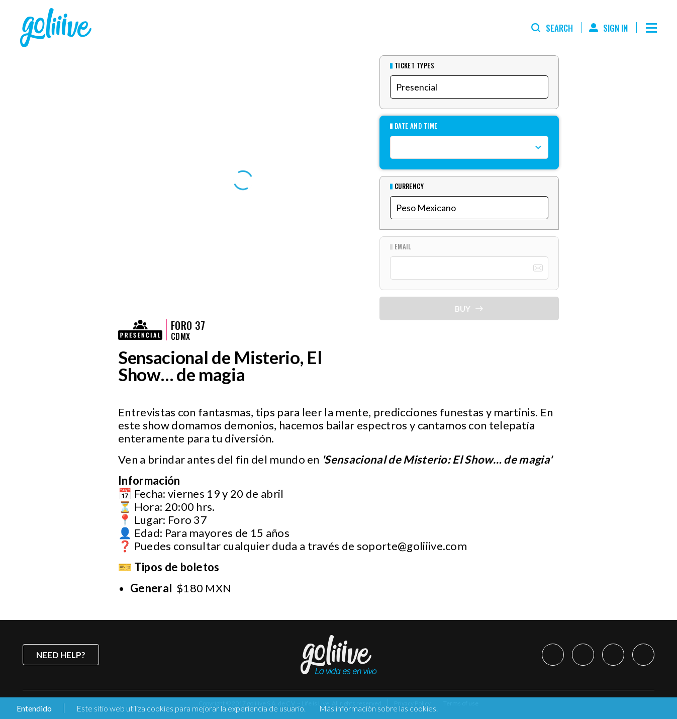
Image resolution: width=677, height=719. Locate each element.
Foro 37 (188, 325)
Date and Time (416, 126)
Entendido (33, 708)
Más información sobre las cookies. (378, 708)
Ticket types (415, 65)
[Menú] (651, 28)
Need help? (60, 655)
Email (403, 246)
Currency (409, 186)
